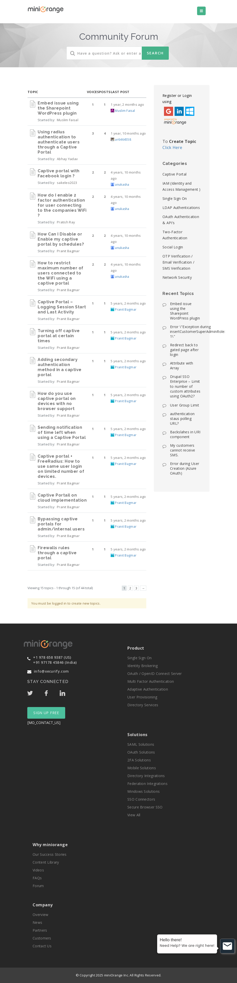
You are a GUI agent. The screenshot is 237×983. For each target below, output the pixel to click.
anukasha (122, 184)
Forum (38, 885)
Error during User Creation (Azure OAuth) (184, 468)
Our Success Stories (50, 854)
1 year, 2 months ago (127, 104)
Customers (42, 938)
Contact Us (42, 946)
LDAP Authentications (181, 207)
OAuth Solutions (141, 752)
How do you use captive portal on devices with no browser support (57, 401)
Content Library (46, 862)
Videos (38, 870)
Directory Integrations (146, 775)
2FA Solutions (139, 760)
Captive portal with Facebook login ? (59, 173)
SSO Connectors (141, 799)
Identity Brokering (142, 665)
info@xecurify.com (51, 671)
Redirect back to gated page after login (184, 350)
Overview (40, 914)
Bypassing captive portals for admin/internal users (61, 524)
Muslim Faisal (67, 120)
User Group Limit (184, 405)
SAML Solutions (140, 744)
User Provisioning (142, 697)
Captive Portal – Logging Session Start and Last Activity (62, 307)
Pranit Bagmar (68, 251)
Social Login (172, 247)
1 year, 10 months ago (128, 133)
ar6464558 (123, 139)
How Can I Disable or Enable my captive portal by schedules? (61, 239)
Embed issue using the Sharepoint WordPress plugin (58, 108)
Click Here (172, 147)
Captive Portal (174, 174)
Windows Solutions (143, 791)
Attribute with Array (181, 365)
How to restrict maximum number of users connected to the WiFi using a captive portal (60, 273)
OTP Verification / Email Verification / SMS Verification (178, 262)
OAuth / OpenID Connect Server (154, 673)
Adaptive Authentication (147, 689)
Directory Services (142, 704)
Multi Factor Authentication (150, 681)
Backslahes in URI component (185, 434)
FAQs (37, 877)
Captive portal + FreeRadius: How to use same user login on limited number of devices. (61, 466)
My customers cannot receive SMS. (182, 450)
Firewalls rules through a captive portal (57, 552)
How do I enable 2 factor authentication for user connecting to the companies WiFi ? (62, 205)
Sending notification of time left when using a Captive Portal (62, 432)
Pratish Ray (66, 222)
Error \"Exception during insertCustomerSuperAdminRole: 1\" (197, 331)
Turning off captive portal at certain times (59, 335)
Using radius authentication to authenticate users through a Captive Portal (59, 142)
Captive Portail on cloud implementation (62, 498)
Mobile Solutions (141, 767)
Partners (40, 930)
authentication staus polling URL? (182, 418)
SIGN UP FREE (46, 712)
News (37, 922)
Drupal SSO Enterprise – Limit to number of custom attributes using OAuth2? (185, 386)
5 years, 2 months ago (128, 303)
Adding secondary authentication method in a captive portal (60, 367)
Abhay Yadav (67, 159)
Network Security (177, 277)
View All (133, 815)
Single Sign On (174, 198)
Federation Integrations (147, 783)
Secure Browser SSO (144, 807)
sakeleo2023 (67, 182)
